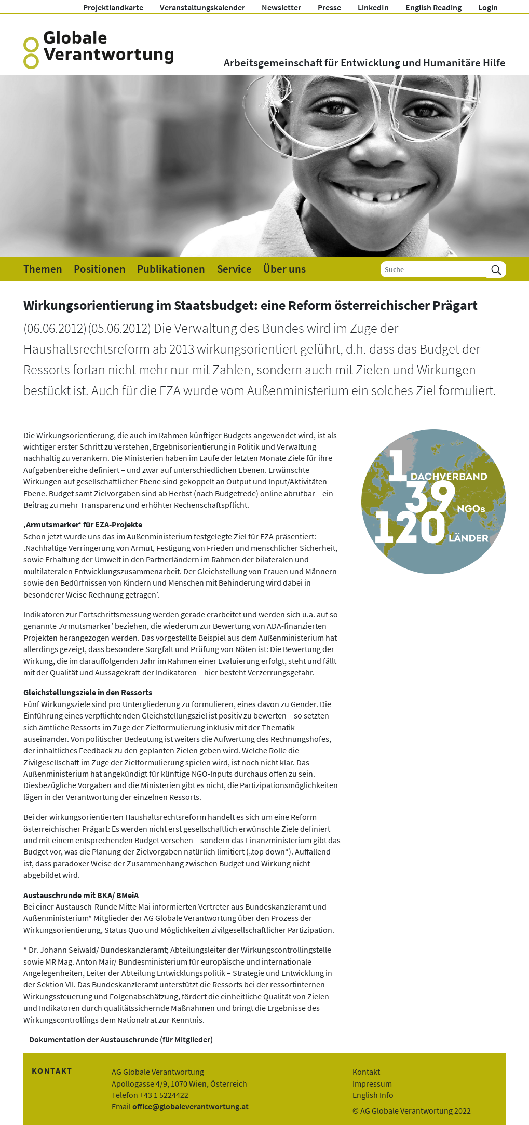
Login (488, 7)
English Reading (433, 7)
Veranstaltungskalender (202, 7)
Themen (42, 269)
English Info (373, 1095)
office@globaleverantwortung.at (190, 1106)
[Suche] (434, 269)
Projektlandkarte (113, 7)
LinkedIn (373, 7)
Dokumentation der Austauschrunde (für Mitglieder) (121, 1039)
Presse (329, 7)
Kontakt (366, 1071)
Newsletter (281, 7)
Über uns (284, 269)
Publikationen (171, 269)
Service (234, 269)
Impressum (372, 1083)
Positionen (100, 269)
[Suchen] (496, 269)
